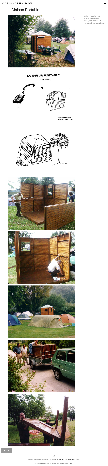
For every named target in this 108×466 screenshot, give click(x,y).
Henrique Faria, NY (58, 460)
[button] (105, 3)
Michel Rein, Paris (74, 460)
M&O (71, 463)
